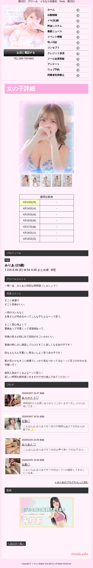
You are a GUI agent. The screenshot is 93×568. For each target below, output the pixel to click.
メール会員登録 (55, 58)
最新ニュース (54, 31)
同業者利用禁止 (55, 75)
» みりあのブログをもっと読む (71, 482)
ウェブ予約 (53, 69)
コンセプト (53, 47)
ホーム (52, 9)
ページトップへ (79, 553)
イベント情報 (54, 36)
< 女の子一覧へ (16, 543)
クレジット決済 (55, 53)
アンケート (53, 64)
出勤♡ (26, 421)
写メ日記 (52, 42)
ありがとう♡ (30, 397)
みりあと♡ (29, 444)
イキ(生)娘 (53, 20)
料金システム (54, 26)
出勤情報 (52, 15)
